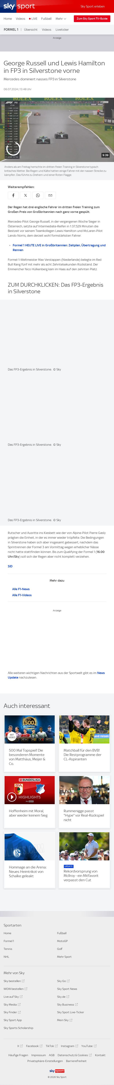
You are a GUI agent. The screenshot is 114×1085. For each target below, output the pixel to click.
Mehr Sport (64, 956)
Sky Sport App (13, 1020)
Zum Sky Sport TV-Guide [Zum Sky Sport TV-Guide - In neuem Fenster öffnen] (92, 18)
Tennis (8, 949)
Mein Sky (64, 1020)
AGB (52, 1055)
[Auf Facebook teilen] (13, 195)
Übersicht (31, 29)
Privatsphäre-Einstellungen (45, 1061)
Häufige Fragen (18, 1055)
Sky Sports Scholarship (18, 1028)
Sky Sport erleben (93, 6)
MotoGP (62, 941)
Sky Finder (12, 1012)
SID (10, 566)
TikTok (51, 1046)
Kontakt (100, 1055)
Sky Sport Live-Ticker (70, 1012)
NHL (6, 956)
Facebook (33, 1046)
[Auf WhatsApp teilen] (37, 195)
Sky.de (62, 997)
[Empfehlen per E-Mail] (50, 195)
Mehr (61, 18)
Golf (59, 949)
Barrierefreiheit (76, 1061)
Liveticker (62, 29)
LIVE (34, 18)
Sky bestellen (14, 981)
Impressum (38, 1055)
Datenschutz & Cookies (74, 1055)
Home (8, 18)
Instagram (69, 1046)
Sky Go (63, 981)
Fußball (46, 18)
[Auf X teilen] (25, 195)
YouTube (88, 1046)
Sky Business (67, 1005)
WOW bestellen (15, 989)
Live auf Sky (13, 997)
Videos (20, 18)
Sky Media (12, 1005)
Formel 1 (11, 29)
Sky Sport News (67, 989)
